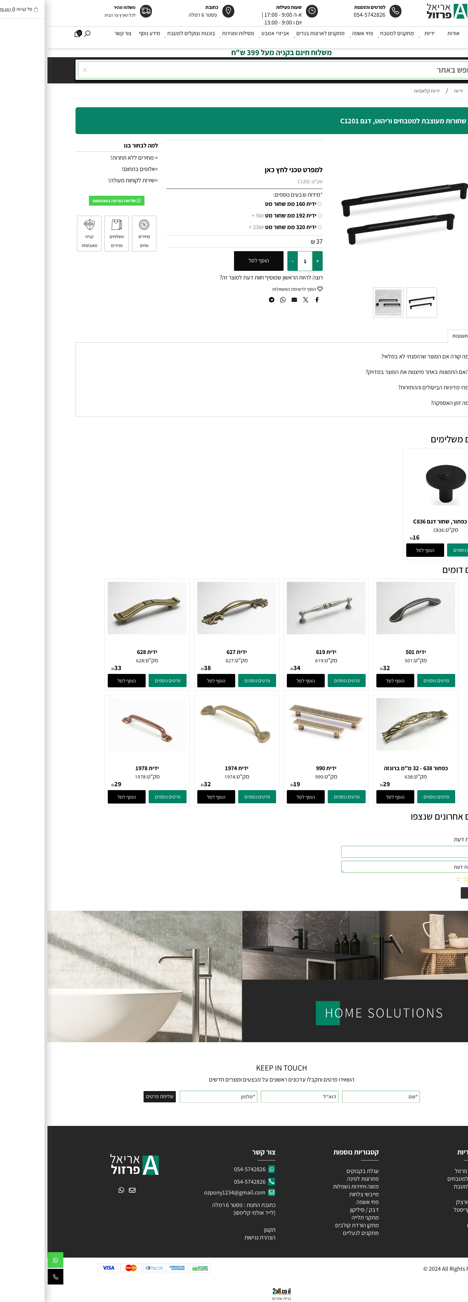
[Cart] (30, 37)
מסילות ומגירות (190, 37)
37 (272, 241)
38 (160, 668)
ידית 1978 (99, 768)
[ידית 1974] (189, 745)
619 (272, 661)
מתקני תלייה (317, 1217)
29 (339, 784)
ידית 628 (100, 652)
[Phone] (8, 1278)
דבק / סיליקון (316, 1210)
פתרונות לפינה (314, 1179)
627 (182, 661)
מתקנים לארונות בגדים (272, 37)
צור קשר (75, 37)
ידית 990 (279, 768)
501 (361, 661)
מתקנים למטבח (349, 37)
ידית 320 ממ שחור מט (235, 227)
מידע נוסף (102, 37)
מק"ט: (269, 181)
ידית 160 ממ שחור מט (243, 204)
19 (249, 784)
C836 (391, 530)
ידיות (379, 37)
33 (70, 668)
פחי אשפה (314, 37)
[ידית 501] (368, 632)
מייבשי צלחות (316, 1194)
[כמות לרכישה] (257, 261)
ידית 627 (189, 652)
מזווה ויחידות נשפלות (307, 1186)
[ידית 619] (278, 632)
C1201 (256, 181)
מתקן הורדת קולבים (309, 1225)
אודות (406, 37)
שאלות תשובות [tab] (420, 336)
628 (93, 661)
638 (361, 777)
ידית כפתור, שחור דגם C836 (398, 521)
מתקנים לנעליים (313, 1233)
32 (339, 668)
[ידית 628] (99, 632)
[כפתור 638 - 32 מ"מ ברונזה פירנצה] (368, 748)
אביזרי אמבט (227, 37)
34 (249, 668)
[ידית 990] (278, 739)
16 (368, 537)
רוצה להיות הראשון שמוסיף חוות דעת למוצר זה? (223, 277)
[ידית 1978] (99, 749)
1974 (182, 777)
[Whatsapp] (8, 1261)
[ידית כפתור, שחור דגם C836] (398, 515)
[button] (378, 550)
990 (272, 777)
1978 (92, 777)
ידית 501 (368, 652)
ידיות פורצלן (421, 1202)
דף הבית (430, 37)
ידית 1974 (189, 768)
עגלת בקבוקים (315, 1171)
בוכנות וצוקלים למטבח (142, 37)
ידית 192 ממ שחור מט (236, 215)
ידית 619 (279, 652)
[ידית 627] (189, 632)
